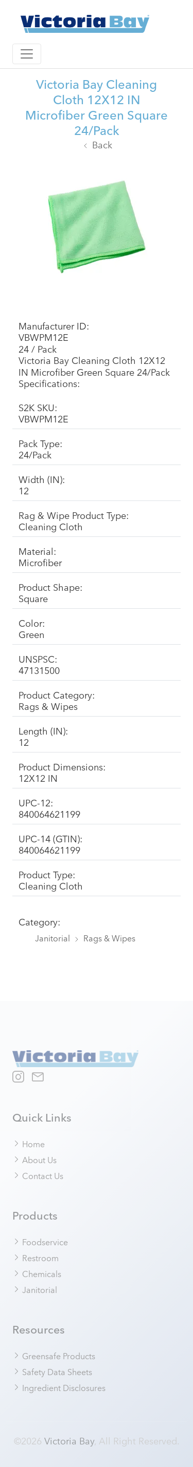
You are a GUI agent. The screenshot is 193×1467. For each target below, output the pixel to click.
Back (102, 144)
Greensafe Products (54, 1355)
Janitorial (52, 937)
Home (29, 1143)
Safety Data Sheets (52, 1371)
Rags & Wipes (109, 937)
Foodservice (40, 1241)
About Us (35, 1159)
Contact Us (38, 1175)
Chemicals (37, 1273)
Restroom (36, 1257)
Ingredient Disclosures (59, 1387)
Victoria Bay (69, 1440)
